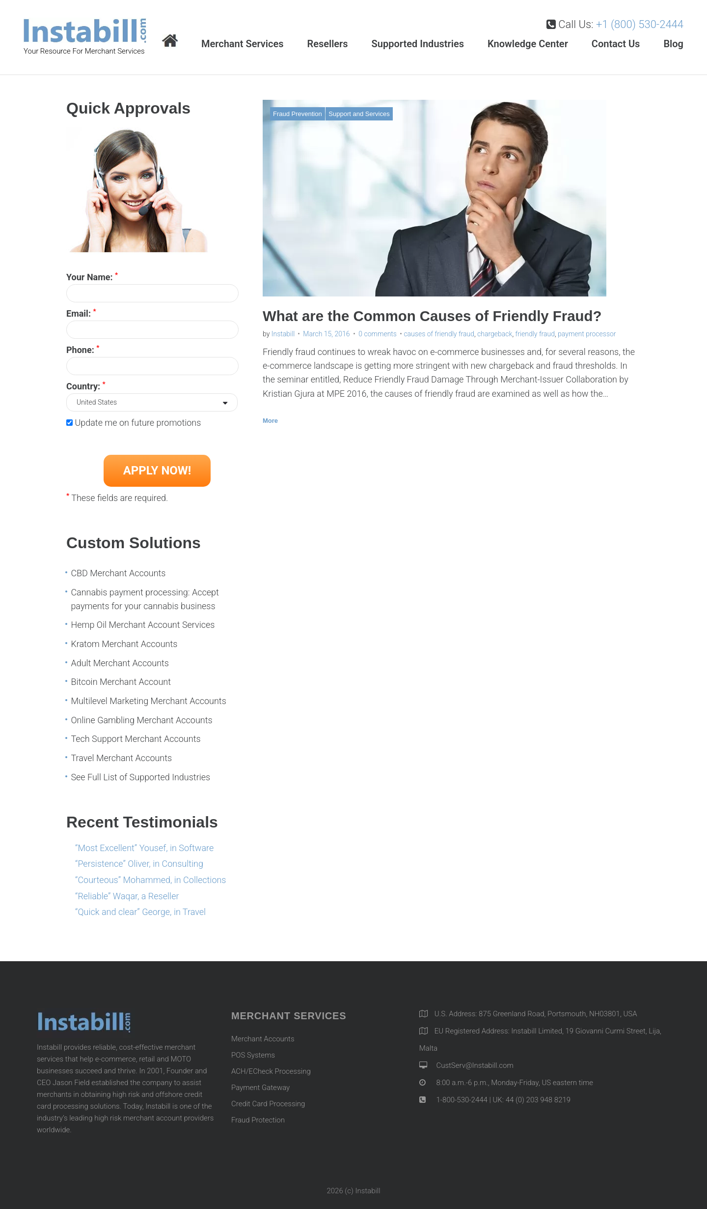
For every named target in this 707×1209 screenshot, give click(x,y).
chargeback (494, 334)
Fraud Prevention (297, 114)
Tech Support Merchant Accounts (135, 739)
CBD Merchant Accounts (118, 573)
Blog (673, 44)
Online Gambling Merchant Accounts (141, 720)
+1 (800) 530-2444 (639, 24)
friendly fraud (535, 334)
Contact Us (616, 44)
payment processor (587, 334)
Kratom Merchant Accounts (124, 644)
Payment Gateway (260, 1087)
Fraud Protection (258, 1120)
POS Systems (253, 1055)
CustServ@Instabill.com (474, 1065)
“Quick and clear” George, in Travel (140, 912)
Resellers (327, 44)
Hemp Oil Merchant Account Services (143, 624)
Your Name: (92, 276)
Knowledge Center (528, 44)
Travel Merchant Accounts (121, 758)
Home (170, 41)
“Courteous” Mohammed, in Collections (150, 880)
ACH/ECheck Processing (271, 1071)
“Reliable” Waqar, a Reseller (127, 896)
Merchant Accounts (263, 1038)
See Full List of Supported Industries (140, 777)
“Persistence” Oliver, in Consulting (139, 863)
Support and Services (358, 114)
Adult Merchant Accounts (120, 663)
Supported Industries (418, 44)
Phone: (82, 349)
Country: (86, 385)
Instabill (283, 334)
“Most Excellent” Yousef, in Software (144, 848)
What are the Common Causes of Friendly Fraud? (436, 316)
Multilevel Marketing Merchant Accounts (148, 701)
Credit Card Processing (268, 1103)
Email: (81, 313)
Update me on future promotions (138, 422)
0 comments (377, 334)
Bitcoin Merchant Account (121, 682)
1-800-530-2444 (461, 1099)
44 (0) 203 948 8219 (538, 1099)
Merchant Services (242, 44)
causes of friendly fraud (439, 334)
